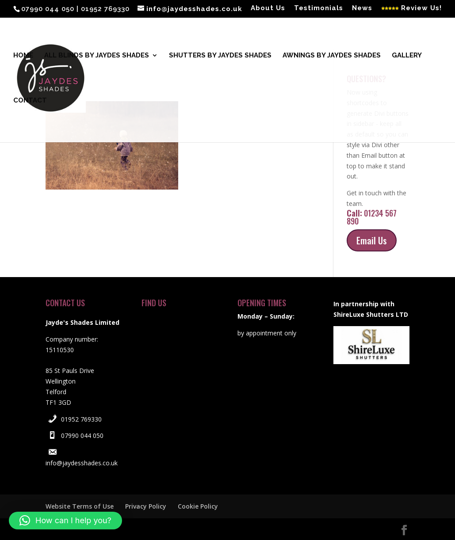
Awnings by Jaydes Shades (332, 55)
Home (23, 55)
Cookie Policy (198, 506)
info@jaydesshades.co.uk (82, 463)
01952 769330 (81, 419)
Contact (30, 100)
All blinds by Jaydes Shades (96, 55)
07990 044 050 (82, 435)
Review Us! (411, 8)
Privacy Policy (145, 506)
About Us (268, 8)
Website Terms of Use (80, 506)
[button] (65, 520)
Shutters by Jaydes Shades (220, 55)
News (362, 8)
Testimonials (318, 8)
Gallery (407, 55)
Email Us (371, 240)
